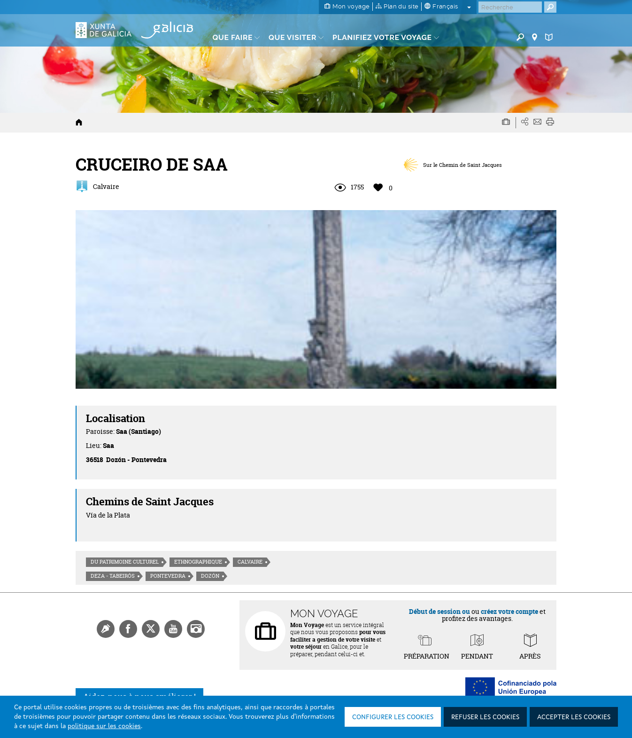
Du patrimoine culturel (125, 561)
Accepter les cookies (573, 717)
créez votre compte (509, 611)
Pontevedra (167, 576)
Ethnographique (198, 561)
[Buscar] (510, 7)
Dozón (210, 576)
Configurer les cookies (392, 717)
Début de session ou (439, 611)
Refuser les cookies (485, 717)
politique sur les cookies (104, 726)
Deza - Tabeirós (113, 576)
